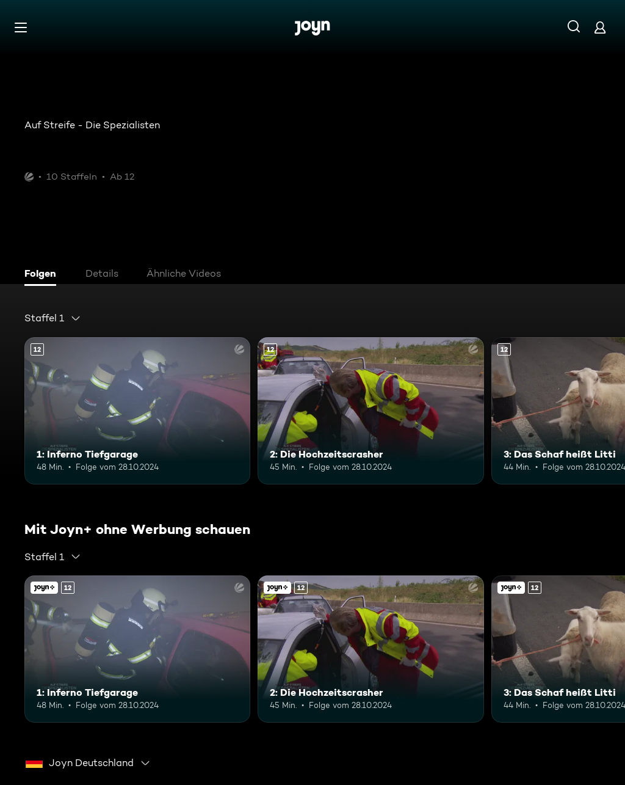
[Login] (600, 27)
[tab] (43, 275)
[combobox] (52, 318)
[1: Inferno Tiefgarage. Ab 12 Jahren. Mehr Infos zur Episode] (137, 410)
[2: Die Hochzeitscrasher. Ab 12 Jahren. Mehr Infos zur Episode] (370, 410)
